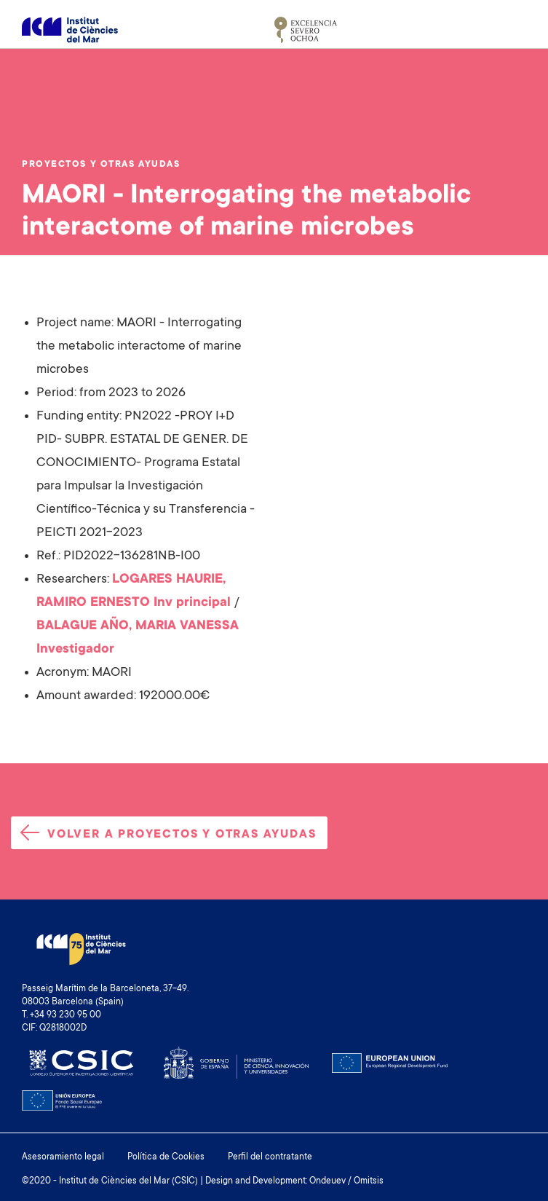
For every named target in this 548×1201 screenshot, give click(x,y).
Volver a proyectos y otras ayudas (168, 832)
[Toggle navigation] (509, 30)
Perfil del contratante (270, 1157)
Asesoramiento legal (63, 1157)
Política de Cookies (165, 1157)
